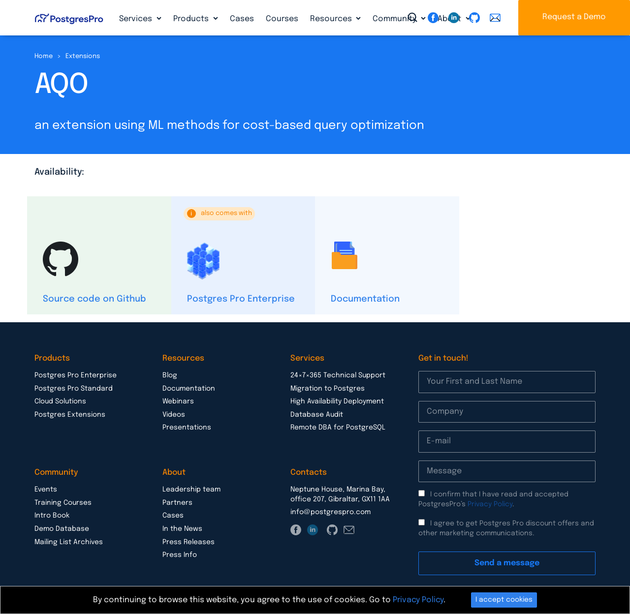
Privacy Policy (490, 504)
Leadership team (191, 489)
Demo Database (61, 528)
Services (136, 19)
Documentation (365, 299)
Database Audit (316, 414)
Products (192, 19)
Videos (173, 414)
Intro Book (51, 515)
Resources (332, 19)
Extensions (82, 56)
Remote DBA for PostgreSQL (337, 427)
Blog (169, 375)
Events (45, 489)
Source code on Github (94, 299)
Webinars (178, 401)
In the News (182, 528)
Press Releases (188, 542)
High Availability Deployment (337, 401)
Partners (177, 502)
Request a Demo (574, 17)
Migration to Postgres (327, 388)
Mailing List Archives (68, 542)
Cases (242, 19)
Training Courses (63, 502)
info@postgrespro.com (330, 512)
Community (395, 19)
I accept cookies (504, 599)
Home (43, 56)
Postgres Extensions (69, 414)
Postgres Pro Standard (73, 388)
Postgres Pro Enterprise (241, 299)
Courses (282, 19)
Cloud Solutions (60, 401)
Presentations (186, 427)
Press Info (179, 555)
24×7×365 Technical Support (337, 375)
